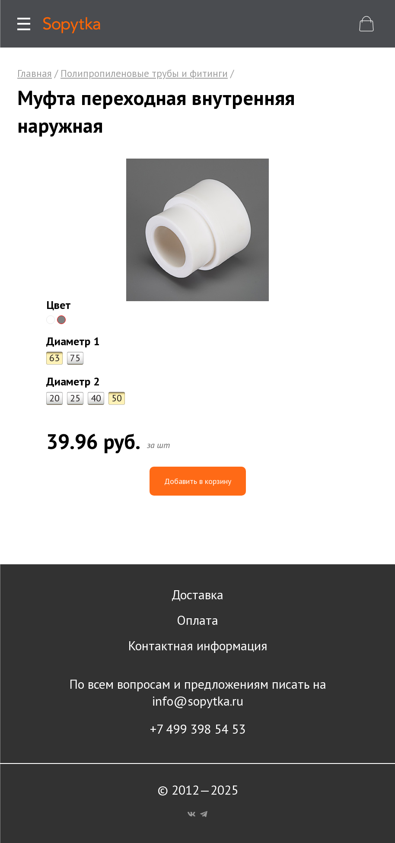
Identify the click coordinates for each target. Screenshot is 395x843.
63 (54, 358)
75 (75, 358)
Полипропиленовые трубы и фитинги (144, 73)
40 (96, 398)
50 (116, 398)
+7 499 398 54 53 (197, 728)
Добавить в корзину (197, 481)
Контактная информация (198, 645)
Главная (34, 73)
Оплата (197, 619)
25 (75, 398)
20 (54, 398)
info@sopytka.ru (197, 700)
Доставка (197, 594)
